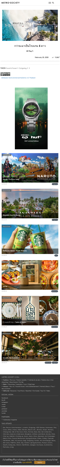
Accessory (18, 440)
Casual (14, 438)
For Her (21, 382)
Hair (39, 432)
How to (12, 386)
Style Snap (31, 384)
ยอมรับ (39, 462)
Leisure (5, 386)
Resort (30, 429)
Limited (34, 434)
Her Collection (46, 432)
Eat (4, 427)
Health (5, 445)
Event (50, 442)
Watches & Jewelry (34, 380)
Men (12, 440)
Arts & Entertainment (32, 386)
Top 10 (43, 391)
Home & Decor (45, 386)
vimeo (4, 404)
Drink (56, 255)
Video (48, 391)
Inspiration (19, 384)
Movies (48, 434)
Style (5, 384)
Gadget (33, 445)
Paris (53, 434)
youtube (4, 411)
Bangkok (28, 434)
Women (50, 429)
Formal (30, 432)
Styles (39, 438)
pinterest (4, 409)
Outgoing (23, 68)
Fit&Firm (13, 442)
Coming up (19, 436)
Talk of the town (17, 432)
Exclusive (13, 391)
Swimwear (49, 427)
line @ (3, 400)
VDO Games (40, 427)
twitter (4, 406)
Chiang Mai (7, 432)
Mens (30, 436)
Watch (18, 445)
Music (26, 436)
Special (12, 434)
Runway (12, 380)
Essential (28, 391)
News (53, 440)
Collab (44, 438)
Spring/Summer (31, 438)
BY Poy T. (30, 51)
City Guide (36, 391)
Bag (24, 440)
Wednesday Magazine (10, 420)
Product (44, 442)
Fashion (6, 380)
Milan (19, 429)
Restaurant (54, 291)
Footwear (39, 445)
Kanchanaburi (16, 427)
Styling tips (11, 445)
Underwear (20, 434)
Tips (22, 442)
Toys (52, 386)
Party (25, 432)
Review (24, 429)
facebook (5, 398)
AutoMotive (48, 445)
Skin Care (6, 442)
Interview (6, 434)
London (25, 427)
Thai (54, 427)
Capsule (50, 438)
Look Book (41, 434)
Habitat (12, 436)
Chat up (6, 436)
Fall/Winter (6, 440)
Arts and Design (45, 440)
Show (35, 436)
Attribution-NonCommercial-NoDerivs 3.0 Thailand (18, 78)
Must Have (21, 391)
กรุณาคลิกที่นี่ (27, 462)
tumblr (4, 413)
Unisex (14, 429)
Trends (36, 440)
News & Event (6, 388)
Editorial (6, 391)
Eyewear (41, 436)
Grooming (11, 384)
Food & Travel (11, 68)
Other (10, 429)
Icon (25, 384)
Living (12, 447)
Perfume (6, 447)
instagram (5, 402)
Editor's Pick (7, 438)
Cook (5, 429)
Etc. (34, 429)
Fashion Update (21, 380)
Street (45, 429)
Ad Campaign (50, 436)
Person (8, 427)
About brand (13, 382)
